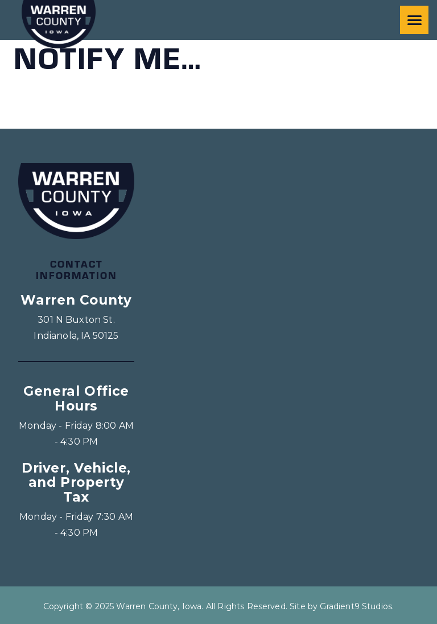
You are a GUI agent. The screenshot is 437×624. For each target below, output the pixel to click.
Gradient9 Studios (356, 606)
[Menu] (414, 20)
